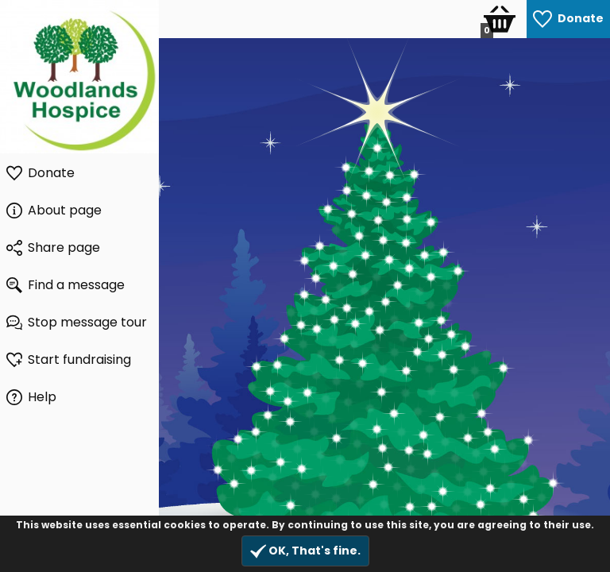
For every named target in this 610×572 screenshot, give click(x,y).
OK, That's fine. (305, 551)
